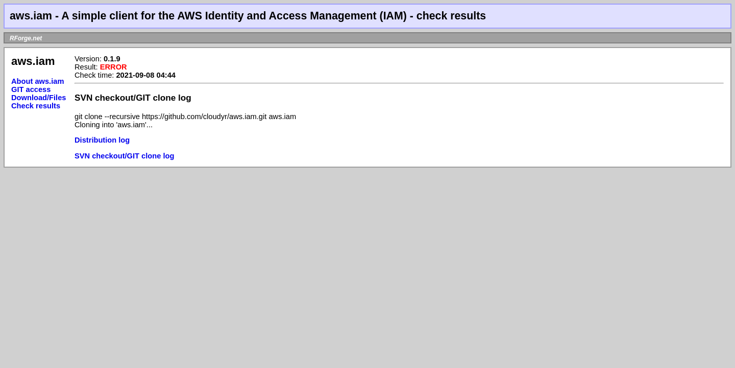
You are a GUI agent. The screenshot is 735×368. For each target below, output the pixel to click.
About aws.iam (37, 81)
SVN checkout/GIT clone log (124, 156)
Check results (35, 106)
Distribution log (102, 140)
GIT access (31, 89)
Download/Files (38, 98)
